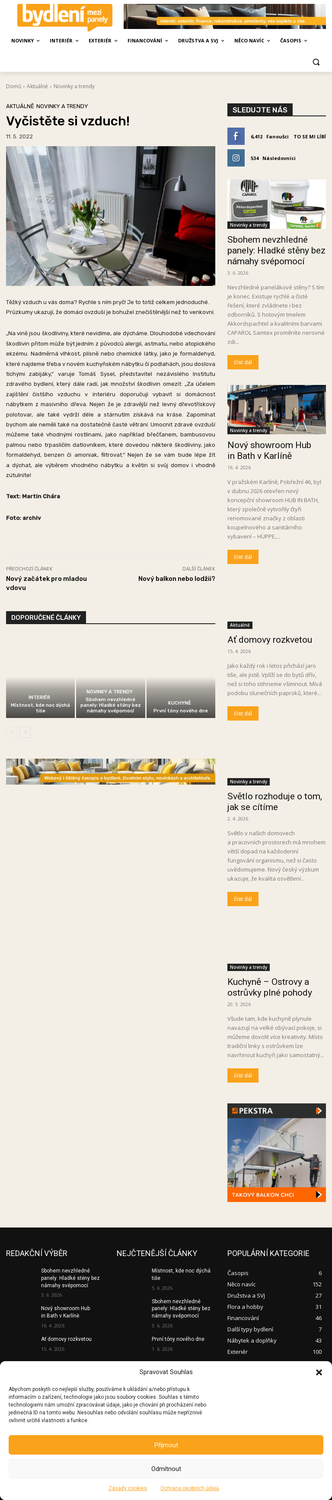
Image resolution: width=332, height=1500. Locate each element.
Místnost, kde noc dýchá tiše (40, 708)
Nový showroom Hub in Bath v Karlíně (269, 450)
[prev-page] (11, 732)
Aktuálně (37, 86)
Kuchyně (179, 703)
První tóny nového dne (180, 711)
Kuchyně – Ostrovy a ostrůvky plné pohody (269, 987)
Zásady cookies (128, 1488)
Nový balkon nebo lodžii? (176, 579)
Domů (13, 86)
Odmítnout (166, 1469)
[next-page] (25, 732)
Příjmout (166, 1445)
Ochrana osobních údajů (189, 1488)
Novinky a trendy (74, 86)
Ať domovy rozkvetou (269, 640)
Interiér (39, 697)
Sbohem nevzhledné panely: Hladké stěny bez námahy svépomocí (110, 705)
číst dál (243, 362)
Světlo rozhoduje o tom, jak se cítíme (274, 801)
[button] (319, 1372)
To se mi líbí (310, 136)
